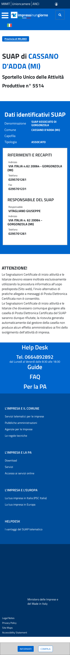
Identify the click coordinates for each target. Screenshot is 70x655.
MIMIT (5, 3)
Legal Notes (8, 618)
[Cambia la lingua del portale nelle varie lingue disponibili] (9, 25)
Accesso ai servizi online (19, 473)
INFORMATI (26, 649)
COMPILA (45, 649)
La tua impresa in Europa (20, 504)
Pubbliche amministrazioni (21, 423)
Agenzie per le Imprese (18, 429)
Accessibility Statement (14, 632)
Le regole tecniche (16, 435)
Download (11, 460)
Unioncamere (21, 3)
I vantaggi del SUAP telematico (23, 529)
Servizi (9, 467)
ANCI (35, 3)
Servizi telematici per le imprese (24, 416)
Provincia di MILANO (15, 39)
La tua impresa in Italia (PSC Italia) (26, 498)
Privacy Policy (9, 623)
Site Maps (7, 627)
